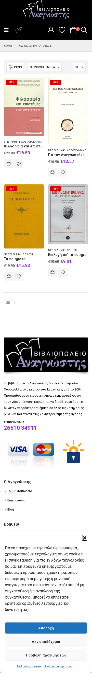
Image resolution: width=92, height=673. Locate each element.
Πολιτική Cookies (29, 666)
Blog (10, 509)
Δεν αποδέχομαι (46, 641)
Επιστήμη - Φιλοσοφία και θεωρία (25, 142)
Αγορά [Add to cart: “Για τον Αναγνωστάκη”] (52, 172)
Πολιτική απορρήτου (58, 666)
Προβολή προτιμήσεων (46, 655)
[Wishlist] (62, 30)
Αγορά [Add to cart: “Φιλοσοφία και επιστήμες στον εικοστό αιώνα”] (8, 163)
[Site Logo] (46, 10)
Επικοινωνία (16, 500)
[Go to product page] (24, 107)
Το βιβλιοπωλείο (19, 491)
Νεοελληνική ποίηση (18, 254)
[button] (84, 537)
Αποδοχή (46, 628)
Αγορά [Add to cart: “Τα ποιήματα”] (8, 276)
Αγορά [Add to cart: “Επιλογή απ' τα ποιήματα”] (52, 272)
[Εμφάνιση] (79, 67)
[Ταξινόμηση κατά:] (44, 67)
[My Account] (51, 30)
